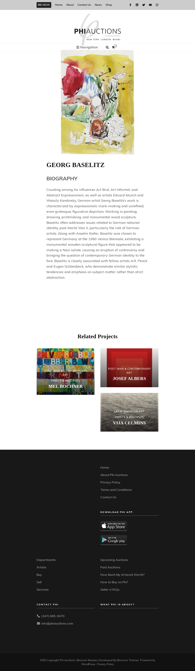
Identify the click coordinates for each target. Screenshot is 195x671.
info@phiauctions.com (57, 623)
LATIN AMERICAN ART (129, 411)
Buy (39, 575)
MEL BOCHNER (65, 386)
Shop (109, 4)
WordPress (88, 664)
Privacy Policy (110, 482)
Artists (41, 567)
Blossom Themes (128, 660)
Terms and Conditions (116, 490)
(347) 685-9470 (53, 616)
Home (58, 4)
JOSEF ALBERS (129, 378)
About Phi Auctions (114, 475)
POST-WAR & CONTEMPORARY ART (65, 372)
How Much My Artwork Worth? (122, 575)
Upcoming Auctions (114, 560)
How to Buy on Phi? (114, 582)
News (98, 4)
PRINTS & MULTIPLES (65, 380)
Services (43, 589)
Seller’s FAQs (109, 589)
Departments (46, 560)
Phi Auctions (67, 660)
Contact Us (84, 4)
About (70, 4)
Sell (39, 582)
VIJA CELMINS (129, 422)
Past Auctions (110, 567)
